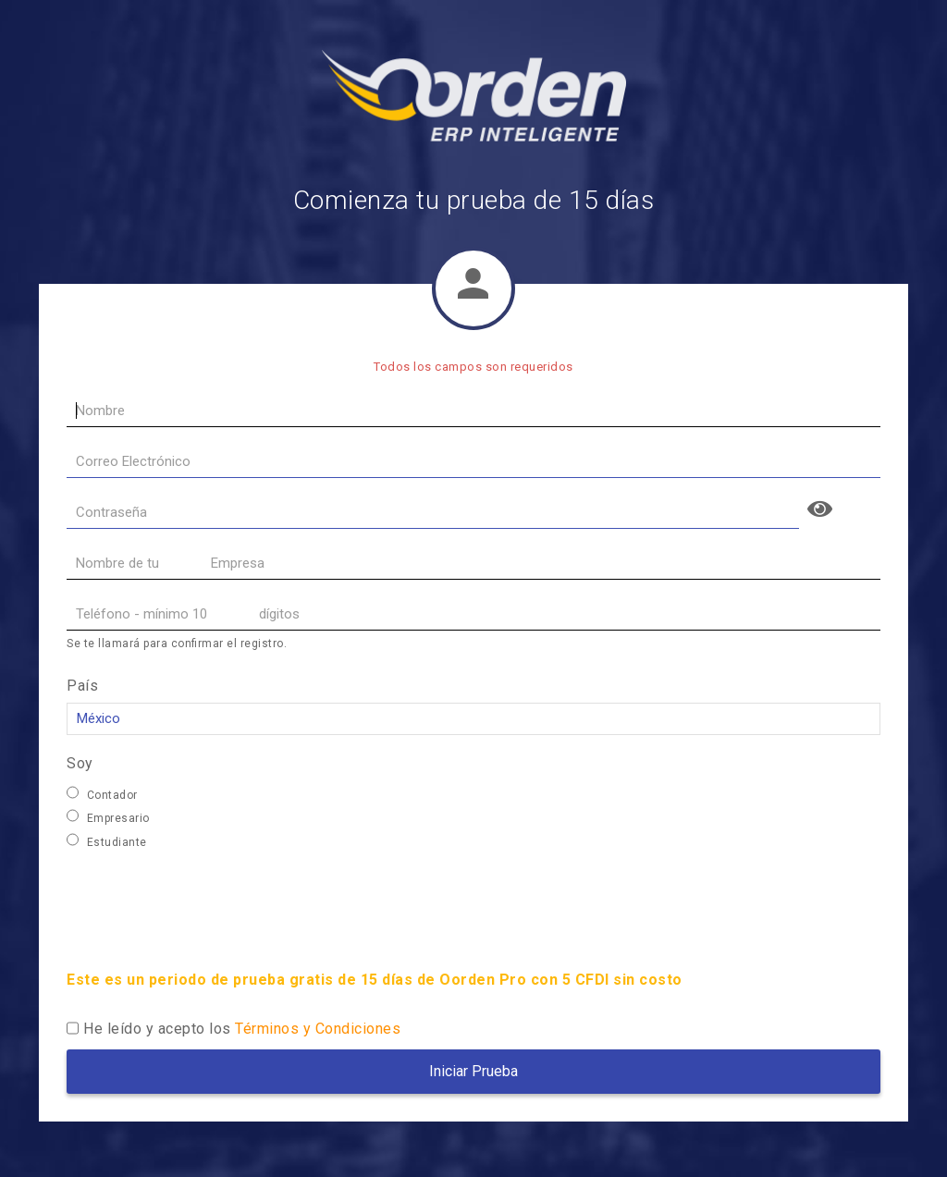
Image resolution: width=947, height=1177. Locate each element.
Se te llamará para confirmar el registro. (177, 643)
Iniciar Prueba (473, 1071)
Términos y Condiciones (317, 1028)
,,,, (473, 719)
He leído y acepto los (241, 1028)
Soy (80, 763)
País (82, 685)
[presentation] (207, 904)
